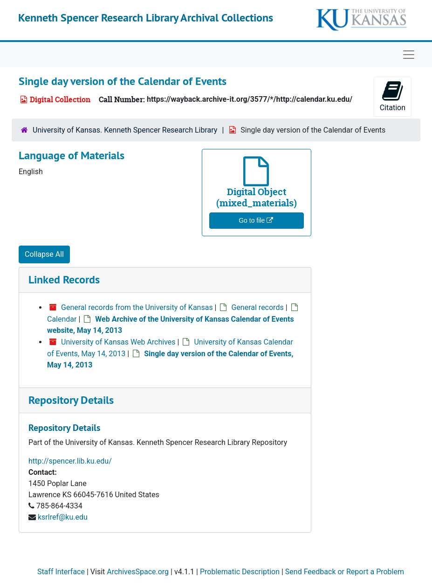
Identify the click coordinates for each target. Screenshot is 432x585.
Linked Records (64, 279)
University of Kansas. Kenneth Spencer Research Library (125, 130)
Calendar (61, 319)
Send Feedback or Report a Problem (344, 571)
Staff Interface (61, 571)
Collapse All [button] (44, 254)
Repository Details (71, 400)
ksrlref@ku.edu (63, 517)
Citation (392, 96)
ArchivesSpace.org (138, 571)
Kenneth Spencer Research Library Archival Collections (145, 17)
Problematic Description (240, 571)
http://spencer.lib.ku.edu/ (70, 461)
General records (257, 307)
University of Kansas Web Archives (118, 342)
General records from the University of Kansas (137, 307)
